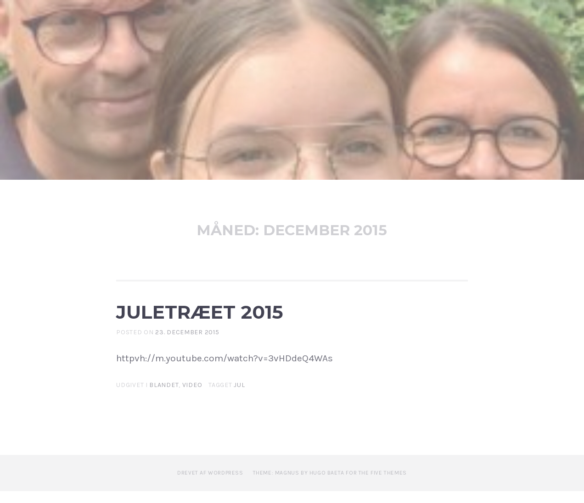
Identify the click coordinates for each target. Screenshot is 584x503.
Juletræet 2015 (240, 317)
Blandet (164, 397)
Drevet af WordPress (210, 484)
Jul (239, 397)
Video (192, 397)
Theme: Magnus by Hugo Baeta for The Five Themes (330, 484)
